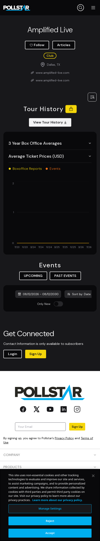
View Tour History (50, 122)
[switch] (58, 303)
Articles (63, 45)
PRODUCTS (50, 467)
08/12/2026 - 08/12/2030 (38, 294)
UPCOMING (33, 275)
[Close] (93, 475)
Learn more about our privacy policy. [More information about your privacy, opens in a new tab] (57, 500)
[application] (50, 215)
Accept (50, 533)
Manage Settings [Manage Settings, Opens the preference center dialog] (50, 508)
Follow (37, 45)
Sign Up (35, 354)
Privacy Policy (64, 438)
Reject (50, 521)
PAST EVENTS (65, 275)
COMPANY (50, 455)
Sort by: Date (79, 294)
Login (12, 354)
